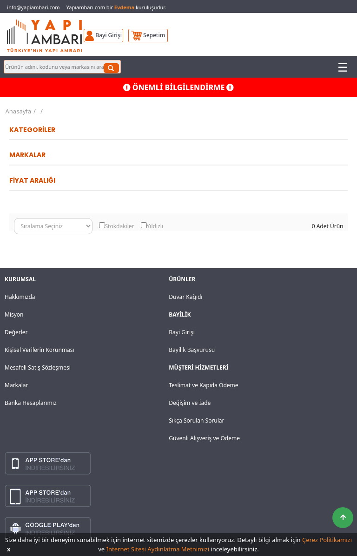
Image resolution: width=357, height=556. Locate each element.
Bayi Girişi (182, 332)
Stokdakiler (119, 226)
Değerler (16, 332)
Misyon (14, 314)
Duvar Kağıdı (185, 297)
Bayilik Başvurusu (192, 350)
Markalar (16, 385)
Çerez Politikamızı (327, 540)
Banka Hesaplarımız (31, 403)
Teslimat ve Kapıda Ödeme (203, 385)
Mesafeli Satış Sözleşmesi (38, 367)
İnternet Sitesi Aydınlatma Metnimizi (157, 549)
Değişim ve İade (190, 403)
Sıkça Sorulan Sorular (196, 420)
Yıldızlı (155, 226)
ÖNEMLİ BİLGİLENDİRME (178, 87)
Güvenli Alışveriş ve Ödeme (204, 438)
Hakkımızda (20, 297)
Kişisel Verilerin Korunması (39, 350)
